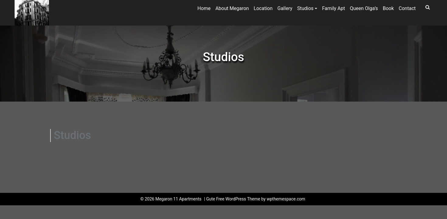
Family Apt (333, 8)
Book (388, 8)
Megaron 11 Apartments (178, 198)
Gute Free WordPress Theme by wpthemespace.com (255, 198)
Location (263, 8)
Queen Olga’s (364, 8)
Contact (407, 8)
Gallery (284, 8)
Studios (305, 8)
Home (203, 8)
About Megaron (232, 8)
